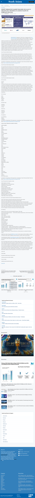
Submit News (31, 1)
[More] (30, 496)
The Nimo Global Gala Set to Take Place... (10, 353)
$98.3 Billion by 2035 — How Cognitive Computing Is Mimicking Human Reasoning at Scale (25, 486)
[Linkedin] (32, 495)
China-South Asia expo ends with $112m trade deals (10, 306)
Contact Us (18, 495)
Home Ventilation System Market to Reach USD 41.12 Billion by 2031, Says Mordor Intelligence (20, 390)
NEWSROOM (7, 13)
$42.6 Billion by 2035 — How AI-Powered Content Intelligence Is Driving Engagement (20, 395)
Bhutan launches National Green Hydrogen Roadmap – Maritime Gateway (13, 310)
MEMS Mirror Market (14, 234)
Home (2, 5)
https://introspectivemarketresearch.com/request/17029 (12, 121)
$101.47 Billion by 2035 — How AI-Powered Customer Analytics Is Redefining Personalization (19, 406)
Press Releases (7, 5)
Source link (3, 263)
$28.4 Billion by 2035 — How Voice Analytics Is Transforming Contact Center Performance (20, 401)
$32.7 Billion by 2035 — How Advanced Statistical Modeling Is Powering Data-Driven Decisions (25, 482)
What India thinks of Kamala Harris (7, 313)
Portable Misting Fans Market (14, 237)
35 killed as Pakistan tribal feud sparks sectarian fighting (10, 323)
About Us (18, 494)
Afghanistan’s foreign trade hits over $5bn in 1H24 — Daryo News (11, 303)
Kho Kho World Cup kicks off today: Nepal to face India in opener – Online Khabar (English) (15, 320)
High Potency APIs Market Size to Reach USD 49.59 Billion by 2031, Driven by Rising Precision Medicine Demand (16, 385)
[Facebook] (29, 495)
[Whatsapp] (29, 496)
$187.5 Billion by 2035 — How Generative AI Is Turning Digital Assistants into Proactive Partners (25, 489)
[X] (30, 495)
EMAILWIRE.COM (13, 37)
